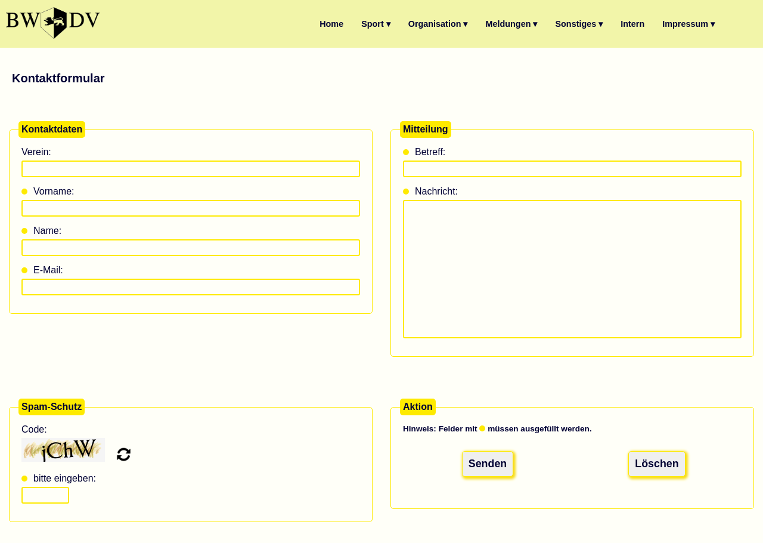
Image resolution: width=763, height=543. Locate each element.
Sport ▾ (375, 24)
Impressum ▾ (688, 24)
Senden (487, 463)
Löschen (657, 463)
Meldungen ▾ (512, 24)
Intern (632, 24)
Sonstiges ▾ (579, 24)
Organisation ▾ (438, 24)
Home (331, 24)
